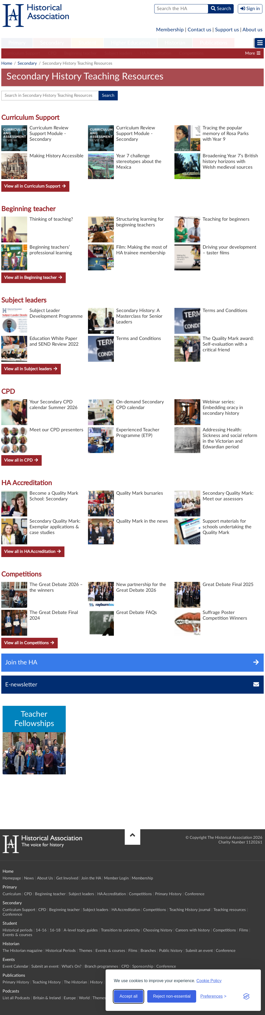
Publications (213, 43)
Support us (227, 29)
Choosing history (157, 930)
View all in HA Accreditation (33, 551)
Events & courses (17, 935)
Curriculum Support (22, 53)
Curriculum (12, 894)
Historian (175, 43)
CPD (52, 53)
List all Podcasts (16, 998)
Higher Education (130, 43)
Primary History (168, 894)
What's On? (72, 966)
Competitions (191, 53)
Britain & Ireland (47, 998)
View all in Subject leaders (31, 369)
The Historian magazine (22, 951)
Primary (17, 43)
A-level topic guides (81, 930)
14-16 (41, 930)
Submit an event (199, 951)
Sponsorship (142, 966)
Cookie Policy (209, 981)
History (96, 982)
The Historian (75, 982)
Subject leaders (118, 53)
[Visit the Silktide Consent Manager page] (246, 996)
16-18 (55, 930)
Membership (170, 29)
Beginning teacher (80, 53)
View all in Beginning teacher (33, 277)
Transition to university (120, 930)
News (29, 878)
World (84, 998)
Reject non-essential (171, 996)
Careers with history (192, 930)
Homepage (12, 878)
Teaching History (46, 982)
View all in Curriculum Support (35, 186)
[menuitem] (17, 43)
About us (252, 29)
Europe (70, 998)
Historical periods (18, 930)
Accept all (128, 996)
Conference (194, 894)
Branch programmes (101, 966)
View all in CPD (21, 460)
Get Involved (67, 878)
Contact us (199, 29)
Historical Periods (61, 951)
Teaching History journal (189, 910)
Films (243, 930)
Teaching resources (230, 910)
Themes (85, 951)
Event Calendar (15, 966)
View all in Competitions (29, 643)
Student (87, 43)
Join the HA (91, 878)
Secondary (52, 43)
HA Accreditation (155, 53)
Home (6, 63)
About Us (45, 878)
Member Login (116, 878)
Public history (170, 951)
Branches (148, 951)
